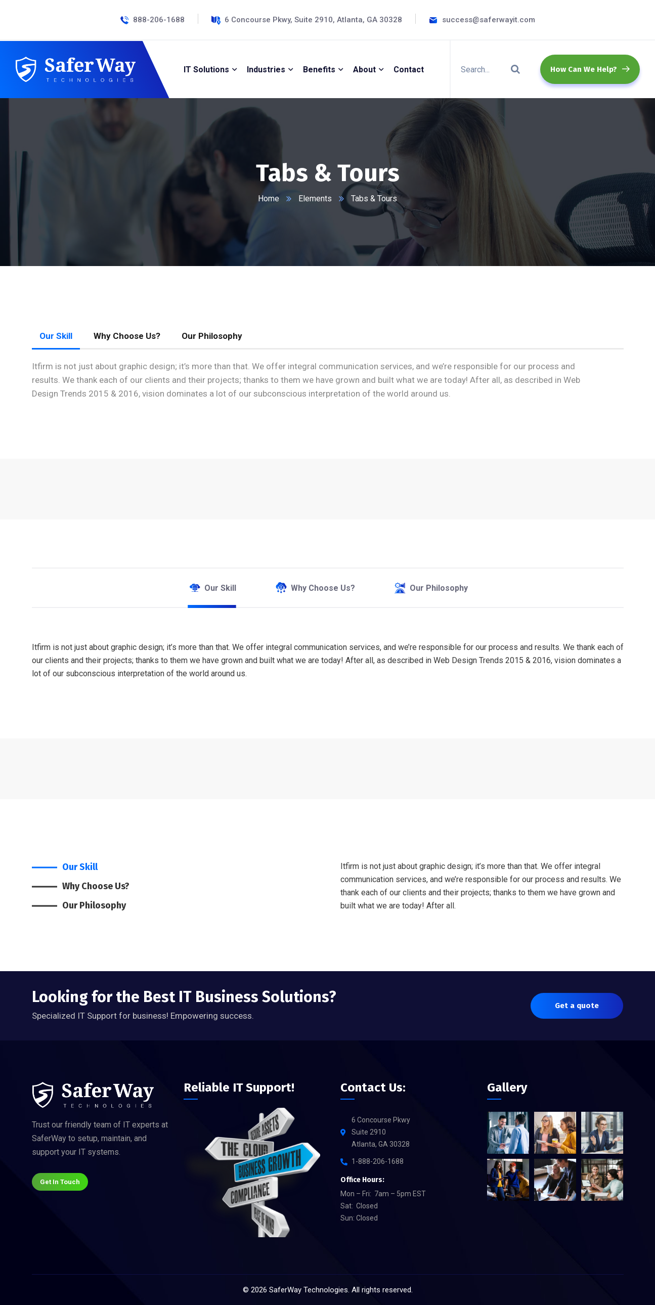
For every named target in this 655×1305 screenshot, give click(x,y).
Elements (315, 198)
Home (268, 198)
